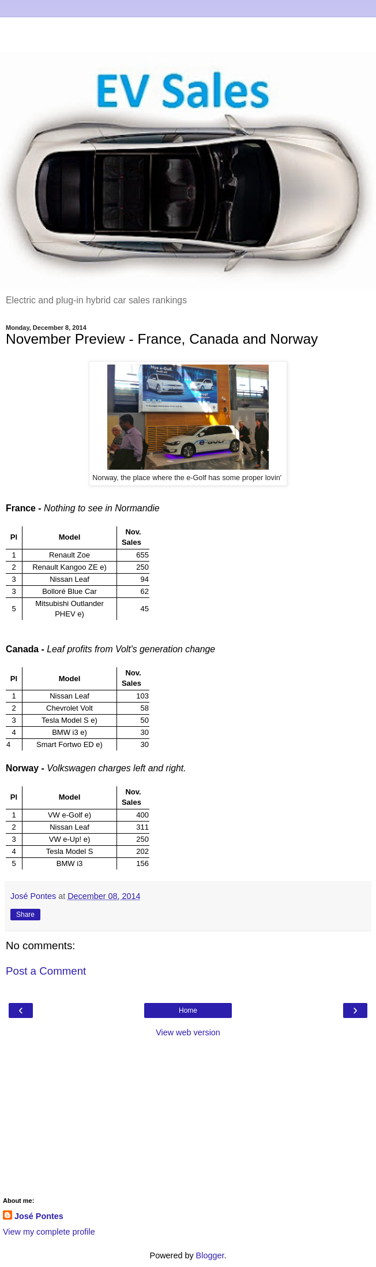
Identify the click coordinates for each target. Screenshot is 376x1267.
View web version (188, 1032)
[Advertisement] (188, 31)
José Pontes (38, 1216)
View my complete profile (49, 1231)
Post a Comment (46, 971)
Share (25, 915)
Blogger (210, 1255)
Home (188, 1010)
